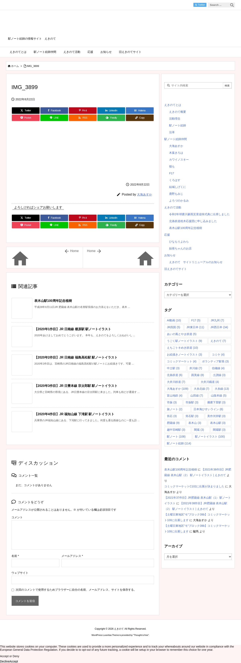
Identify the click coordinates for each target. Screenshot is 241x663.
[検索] (232, 5)
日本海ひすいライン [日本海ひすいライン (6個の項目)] (208, 409)
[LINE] (54, 118)
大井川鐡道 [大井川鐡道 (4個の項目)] (210, 381)
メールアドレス (72, 555)
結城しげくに (177, 187)
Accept (13, 661)
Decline (4, 661)
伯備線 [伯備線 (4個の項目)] (218, 368)
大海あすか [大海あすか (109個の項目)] (177, 388)
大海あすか (144, 194)
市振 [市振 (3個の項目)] (172, 402)
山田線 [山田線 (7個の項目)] (196, 395)
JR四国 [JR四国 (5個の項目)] (173, 327)
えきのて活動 (172, 207)
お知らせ (170, 255)
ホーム (15, 66)
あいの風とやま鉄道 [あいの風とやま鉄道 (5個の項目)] (181, 334)
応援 (167, 234)
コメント (17, 517)
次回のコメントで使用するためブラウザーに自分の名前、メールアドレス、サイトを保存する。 (76, 589)
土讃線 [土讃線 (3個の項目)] (219, 375)
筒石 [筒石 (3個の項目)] (172, 416)
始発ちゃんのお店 (180, 248)
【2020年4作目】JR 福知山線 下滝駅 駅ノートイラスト (74, 414)
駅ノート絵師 (177, 125)
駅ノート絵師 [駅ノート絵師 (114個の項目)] (179, 443)
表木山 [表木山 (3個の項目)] (194, 422)
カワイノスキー (179, 159)
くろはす (174, 180)
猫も (172, 166)
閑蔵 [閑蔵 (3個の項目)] (199, 429)
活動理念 (174, 118)
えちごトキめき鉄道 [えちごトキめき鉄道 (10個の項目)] (182, 347)
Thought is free (141, 635)
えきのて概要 (177, 111)
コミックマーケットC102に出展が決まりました (194, 486)
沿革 (172, 132)
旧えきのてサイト (175, 269)
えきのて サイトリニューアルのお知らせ (196, 262)
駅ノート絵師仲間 (175, 139)
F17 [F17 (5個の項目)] (195, 320)
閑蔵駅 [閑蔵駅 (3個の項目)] (219, 429)
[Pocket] (26, 118)
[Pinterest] (83, 110)
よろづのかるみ (179, 200)
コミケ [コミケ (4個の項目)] (218, 354)
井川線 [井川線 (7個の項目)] (195, 368)
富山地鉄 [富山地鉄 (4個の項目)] (174, 395)
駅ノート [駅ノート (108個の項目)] (176, 436)
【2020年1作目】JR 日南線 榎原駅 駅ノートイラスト (72, 329)
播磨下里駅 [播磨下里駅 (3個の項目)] (216, 402)
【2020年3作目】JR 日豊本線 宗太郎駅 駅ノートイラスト (75, 385)
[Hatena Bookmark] (140, 110)
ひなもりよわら (179, 241)
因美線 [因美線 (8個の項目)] (197, 375)
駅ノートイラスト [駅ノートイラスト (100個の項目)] (210, 436)
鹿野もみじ (176, 193)
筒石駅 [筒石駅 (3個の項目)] (192, 416)
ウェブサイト (19, 572)
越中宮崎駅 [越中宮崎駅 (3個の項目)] (176, 429)
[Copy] (140, 118)
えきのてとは (172, 105)
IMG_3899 (33, 66)
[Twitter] (26, 110)
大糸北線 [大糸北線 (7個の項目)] (201, 388)
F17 (171, 173)
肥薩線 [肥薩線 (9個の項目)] (173, 422)
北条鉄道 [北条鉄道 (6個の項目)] (174, 375)
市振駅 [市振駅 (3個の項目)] (192, 402)
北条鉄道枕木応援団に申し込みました (193, 221)
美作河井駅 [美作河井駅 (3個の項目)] (216, 416)
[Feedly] (111, 118)
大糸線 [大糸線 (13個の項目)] (222, 388)
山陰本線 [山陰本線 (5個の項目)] (218, 395)
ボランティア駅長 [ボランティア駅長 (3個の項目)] (215, 361)
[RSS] (83, 118)
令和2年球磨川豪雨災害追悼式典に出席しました (199, 214)
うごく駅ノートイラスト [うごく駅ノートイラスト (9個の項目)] (184, 340)
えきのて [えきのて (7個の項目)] (218, 340)
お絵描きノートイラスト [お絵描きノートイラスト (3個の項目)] (184, 354)
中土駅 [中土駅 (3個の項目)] (173, 368)
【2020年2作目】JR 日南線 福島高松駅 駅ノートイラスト (75, 357)
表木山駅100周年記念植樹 (53, 300)
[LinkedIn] (111, 110)
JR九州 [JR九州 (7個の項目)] (217, 320)
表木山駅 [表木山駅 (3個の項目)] (218, 422)
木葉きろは (176, 152)
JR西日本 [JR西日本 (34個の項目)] (219, 327)
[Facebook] (54, 110)
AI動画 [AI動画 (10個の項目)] (174, 320)
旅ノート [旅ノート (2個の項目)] (174, 409)
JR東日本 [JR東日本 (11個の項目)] (195, 327)
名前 (15, 555)
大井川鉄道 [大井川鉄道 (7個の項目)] (176, 381)
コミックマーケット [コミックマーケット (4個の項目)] (181, 361)
